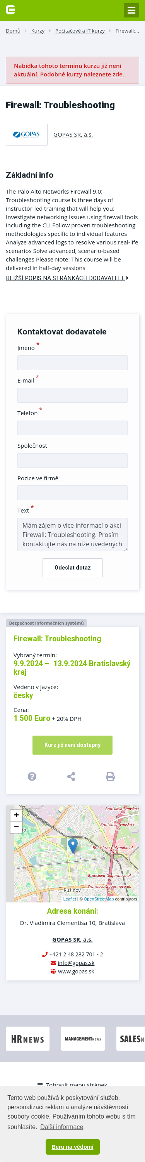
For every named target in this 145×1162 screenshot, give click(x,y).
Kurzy (37, 30)
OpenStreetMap (99, 899)
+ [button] (16, 816)
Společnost (32, 445)
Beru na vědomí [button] (73, 1147)
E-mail (28, 380)
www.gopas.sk (76, 971)
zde (118, 74)
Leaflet (69, 899)
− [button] (16, 827)
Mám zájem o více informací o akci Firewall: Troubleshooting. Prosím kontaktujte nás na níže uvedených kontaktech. (72, 534)
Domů (13, 30)
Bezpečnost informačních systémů (46, 623)
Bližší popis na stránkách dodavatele (67, 278)
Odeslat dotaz (73, 568)
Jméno (28, 348)
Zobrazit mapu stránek (72, 1085)
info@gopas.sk (76, 962)
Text (25, 510)
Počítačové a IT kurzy (80, 30)
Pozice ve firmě (37, 478)
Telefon (30, 413)
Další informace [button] (61, 1127)
